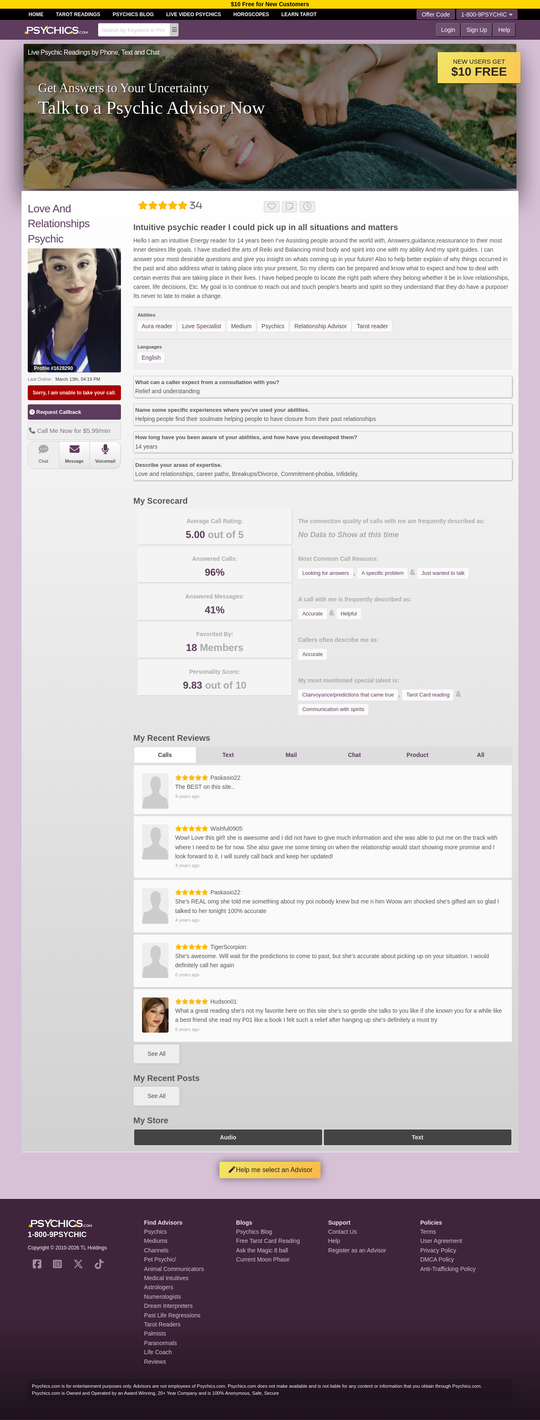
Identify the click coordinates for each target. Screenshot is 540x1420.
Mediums (156, 1240)
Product (418, 755)
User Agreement (441, 1240)
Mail (291, 755)
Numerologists (162, 1296)
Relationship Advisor (320, 326)
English (151, 357)
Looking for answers (325, 573)
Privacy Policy (438, 1250)
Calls (165, 755)
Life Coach (158, 1352)
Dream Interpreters (168, 1305)
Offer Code (436, 14)
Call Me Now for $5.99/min (69, 430)
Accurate (312, 614)
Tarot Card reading (427, 695)
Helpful (349, 614)
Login (448, 29)
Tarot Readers (162, 1324)
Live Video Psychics (193, 14)
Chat (43, 454)
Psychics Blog (133, 14)
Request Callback (55, 412)
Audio (228, 1137)
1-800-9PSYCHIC (487, 14)
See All (156, 1053)
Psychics (273, 326)
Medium (241, 326)
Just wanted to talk (443, 573)
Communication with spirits (333, 709)
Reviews (155, 1361)
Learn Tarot (299, 14)
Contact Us (342, 1231)
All (481, 755)
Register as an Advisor (357, 1250)
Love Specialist (201, 326)
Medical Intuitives (166, 1278)
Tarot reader (372, 326)
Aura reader (157, 326)
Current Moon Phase (262, 1259)
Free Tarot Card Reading (268, 1240)
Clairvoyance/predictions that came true (348, 695)
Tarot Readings (78, 14)
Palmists (155, 1333)
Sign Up (476, 29)
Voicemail (105, 454)
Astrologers (159, 1287)
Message (74, 454)
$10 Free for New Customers (270, 4)
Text (228, 755)
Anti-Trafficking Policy (448, 1269)
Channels (156, 1250)
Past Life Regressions (172, 1315)
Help (504, 29)
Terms (428, 1231)
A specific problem (383, 573)
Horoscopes (251, 14)
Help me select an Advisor (270, 1169)
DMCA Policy (437, 1259)
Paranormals (160, 1343)
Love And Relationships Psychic (59, 223)
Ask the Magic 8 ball (262, 1250)
